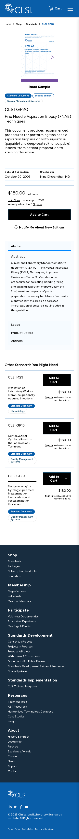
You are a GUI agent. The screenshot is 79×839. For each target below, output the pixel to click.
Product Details (22, 333)
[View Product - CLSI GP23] (22, 477)
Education (14, 576)
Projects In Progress (20, 646)
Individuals (14, 596)
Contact (13, 771)
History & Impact (18, 736)
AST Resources (17, 706)
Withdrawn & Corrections (24, 656)
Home (8, 24)
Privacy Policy (14, 829)
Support (13, 766)
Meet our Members (19, 601)
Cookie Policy (27, 829)
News (11, 761)
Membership (19, 585)
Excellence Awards (19, 751)
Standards (31, 24)
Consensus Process (20, 641)
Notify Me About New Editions (42, 227)
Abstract (17, 246)
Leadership (15, 741)
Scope (15, 325)
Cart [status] (58, 8)
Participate (18, 610)
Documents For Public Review (26, 661)
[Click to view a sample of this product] (39, 60)
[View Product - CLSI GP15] (22, 426)
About (13, 730)
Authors (17, 341)
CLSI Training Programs (22, 686)
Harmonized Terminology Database (30, 711)
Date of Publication (17, 172)
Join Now (14, 200)
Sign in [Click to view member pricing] (49, 397)
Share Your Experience (22, 621)
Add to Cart (39, 214)
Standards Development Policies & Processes (36, 666)
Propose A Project (19, 651)
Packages (14, 566)
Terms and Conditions (44, 829)
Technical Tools (18, 701)
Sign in (37, 204)
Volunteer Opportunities (23, 616)
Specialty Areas (17, 671)
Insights (13, 721)
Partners (13, 746)
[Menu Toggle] (70, 8)
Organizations (17, 591)
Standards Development (30, 635)
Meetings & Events (19, 626)
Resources (17, 695)
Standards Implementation (32, 680)
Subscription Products (22, 571)
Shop (18, 24)
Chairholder (47, 172)
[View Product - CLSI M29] (22, 378)
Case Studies (16, 716)
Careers (13, 756)
